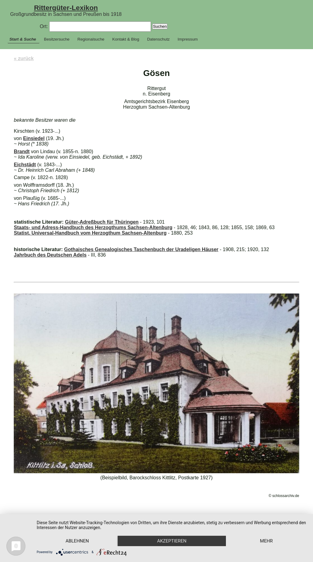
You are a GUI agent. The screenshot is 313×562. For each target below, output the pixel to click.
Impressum (188, 39)
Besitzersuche (57, 39)
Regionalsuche (90, 39)
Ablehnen (77, 541)
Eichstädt (25, 164)
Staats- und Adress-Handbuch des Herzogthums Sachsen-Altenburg (93, 227)
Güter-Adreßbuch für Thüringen (101, 222)
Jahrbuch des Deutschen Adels (50, 255)
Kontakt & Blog (125, 39)
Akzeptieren (171, 541)
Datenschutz (158, 39)
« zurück (24, 58)
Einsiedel (34, 138)
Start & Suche (22, 39)
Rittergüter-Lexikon (66, 8)
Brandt (22, 151)
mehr (266, 541)
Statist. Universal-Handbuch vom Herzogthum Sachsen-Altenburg (90, 233)
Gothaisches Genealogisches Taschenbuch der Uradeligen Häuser (141, 249)
